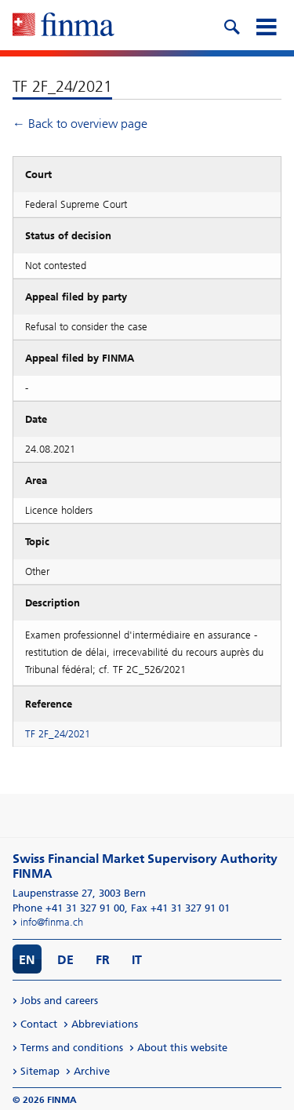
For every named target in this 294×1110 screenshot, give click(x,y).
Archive (92, 1071)
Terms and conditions (71, 1048)
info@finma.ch (51, 922)
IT (137, 959)
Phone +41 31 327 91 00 (69, 908)
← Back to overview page (80, 123)
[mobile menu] (265, 25)
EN (27, 959)
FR (103, 959)
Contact (38, 1024)
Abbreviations (104, 1024)
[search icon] (231, 25)
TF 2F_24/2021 (57, 734)
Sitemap (40, 1071)
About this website (182, 1048)
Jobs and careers (59, 1000)
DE (65, 959)
